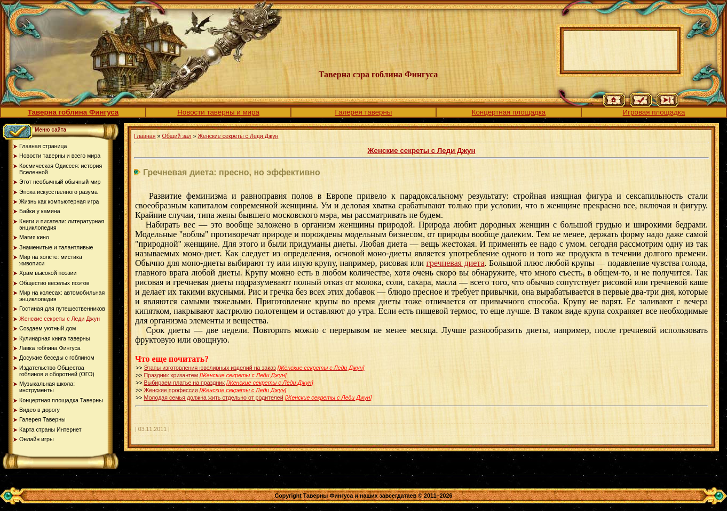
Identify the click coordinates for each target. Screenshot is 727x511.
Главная (145, 136)
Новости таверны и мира (218, 112)
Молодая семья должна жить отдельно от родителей (213, 397)
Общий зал (176, 136)
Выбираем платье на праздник (184, 382)
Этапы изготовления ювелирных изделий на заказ (209, 367)
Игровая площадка (654, 112)
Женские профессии (170, 390)
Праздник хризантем (171, 375)
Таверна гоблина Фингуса (73, 112)
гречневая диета (455, 262)
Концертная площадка (509, 112)
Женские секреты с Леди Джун (237, 136)
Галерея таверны (363, 112)
